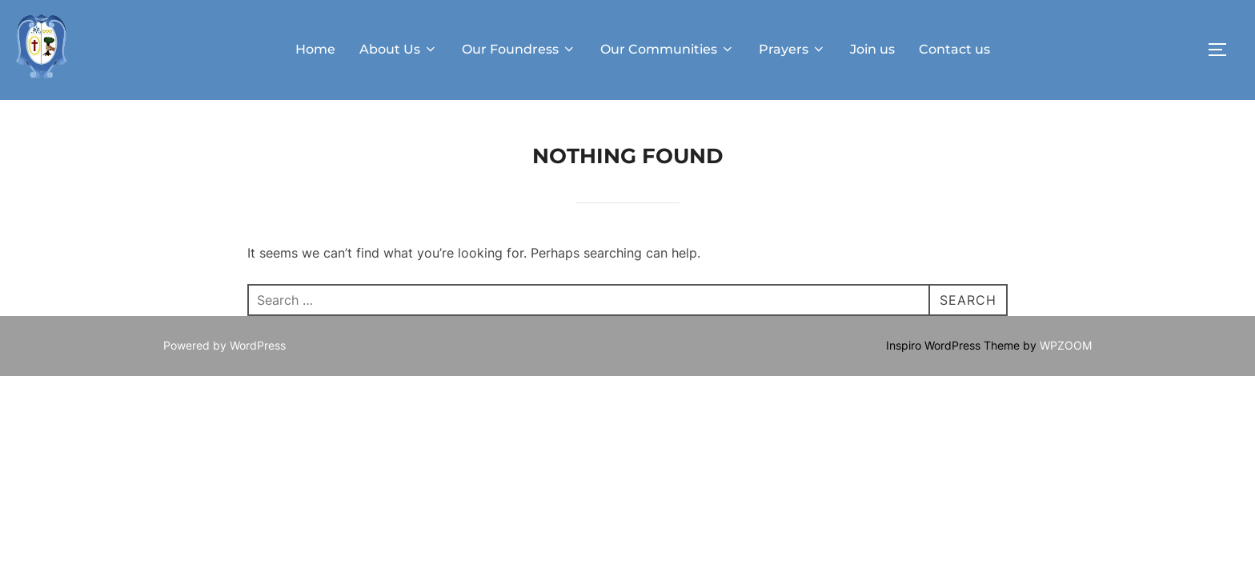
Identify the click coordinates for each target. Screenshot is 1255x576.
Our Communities (667, 49)
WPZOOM (1066, 345)
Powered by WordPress (224, 345)
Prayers (792, 49)
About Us (398, 49)
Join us (872, 49)
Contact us (954, 49)
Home (315, 49)
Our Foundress (519, 49)
